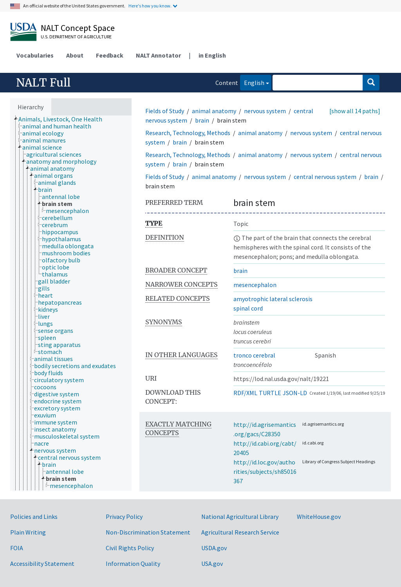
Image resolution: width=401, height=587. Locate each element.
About (74, 55)
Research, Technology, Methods (187, 133)
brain (202, 120)
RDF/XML (245, 393)
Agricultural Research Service (240, 532)
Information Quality (133, 563)
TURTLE (270, 393)
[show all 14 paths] (354, 111)
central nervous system (325, 177)
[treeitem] (63, 119)
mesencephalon (254, 285)
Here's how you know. (150, 6)
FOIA (16, 548)
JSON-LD (295, 393)
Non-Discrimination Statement (148, 532)
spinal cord (248, 308)
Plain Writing (28, 532)
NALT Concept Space (78, 27)
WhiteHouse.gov (319, 516)
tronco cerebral (254, 355)
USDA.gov (214, 548)
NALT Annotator (158, 55)
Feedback (109, 55)
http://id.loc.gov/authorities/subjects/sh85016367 (264, 471)
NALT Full (43, 83)
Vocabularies (35, 55)
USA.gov (212, 563)
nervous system (265, 111)
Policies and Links (34, 516)
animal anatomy (214, 111)
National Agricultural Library (239, 516)
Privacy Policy (124, 516)
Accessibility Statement (42, 563)
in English (212, 55)
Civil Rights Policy (130, 548)
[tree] (71, 303)
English (252, 82)
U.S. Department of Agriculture (76, 37)
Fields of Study (164, 111)
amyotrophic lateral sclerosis (272, 299)
